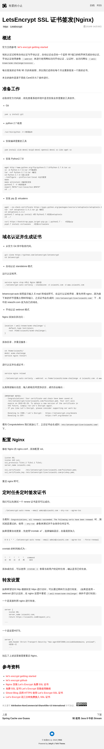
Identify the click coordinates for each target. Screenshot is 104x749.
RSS (99, 5)
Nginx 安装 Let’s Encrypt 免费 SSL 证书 (27, 684)
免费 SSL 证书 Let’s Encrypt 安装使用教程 (28, 688)
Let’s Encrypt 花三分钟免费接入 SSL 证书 (28, 697)
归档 (92, 5)
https (5, 27)
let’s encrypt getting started (33, 47)
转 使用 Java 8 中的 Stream (87, 718)
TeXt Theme (60, 744)
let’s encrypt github (16, 680)
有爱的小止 (16, 5)
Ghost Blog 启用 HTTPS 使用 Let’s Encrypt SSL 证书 (34, 693)
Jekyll (50, 744)
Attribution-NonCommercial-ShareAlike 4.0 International (38, 705)
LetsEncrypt (16, 27)
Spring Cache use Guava (16, 718)
